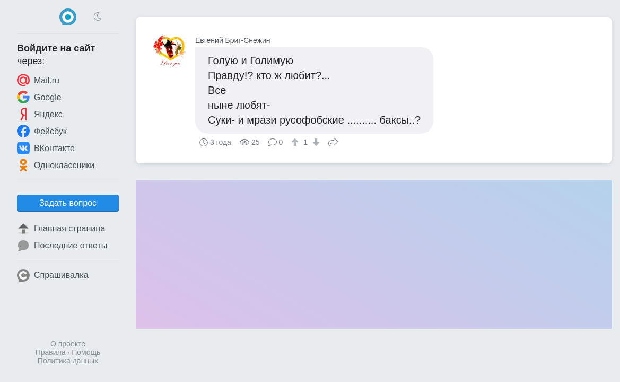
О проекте (67, 344)
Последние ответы (62, 245)
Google (39, 97)
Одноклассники (55, 165)
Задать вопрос (68, 202)
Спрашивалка (53, 275)
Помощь (86, 352)
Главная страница (61, 228)
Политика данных (68, 361)
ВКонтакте (46, 148)
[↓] (315, 142)
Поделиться (333, 141)
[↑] (296, 142)
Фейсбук (42, 131)
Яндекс (40, 114)
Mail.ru (38, 80)
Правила (51, 352)
